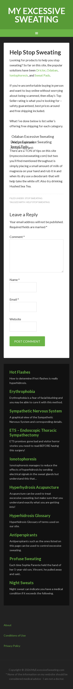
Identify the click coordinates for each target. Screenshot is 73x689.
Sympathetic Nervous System (36, 411)
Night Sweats (21, 582)
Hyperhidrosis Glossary (30, 515)
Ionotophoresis (23, 459)
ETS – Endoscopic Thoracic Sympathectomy (33, 432)
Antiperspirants (23, 534)
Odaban (52, 70)
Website (15, 319)
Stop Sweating (33, 198)
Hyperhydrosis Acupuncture (34, 487)
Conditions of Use (15, 635)
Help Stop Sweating (38, 202)
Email (14, 299)
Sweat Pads (42, 75)
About (7, 625)
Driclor (41, 70)
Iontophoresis (19, 75)
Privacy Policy (12, 645)
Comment (17, 237)
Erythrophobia (22, 391)
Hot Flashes (20, 372)
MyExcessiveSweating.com (47, 669)
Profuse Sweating (25, 558)
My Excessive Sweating (36, 15)
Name (15, 279)
